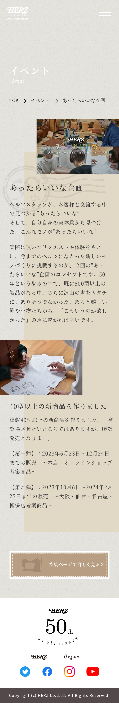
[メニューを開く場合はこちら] (105, 14)
